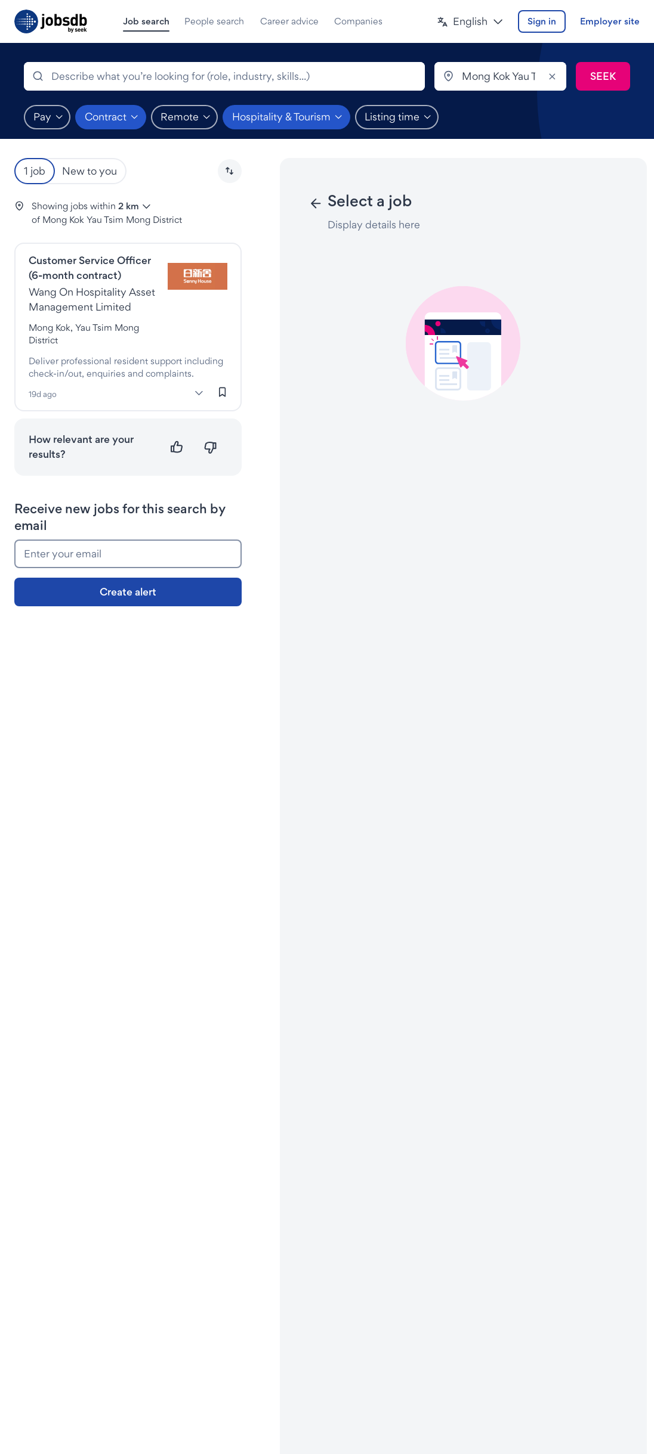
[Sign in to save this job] (223, 392)
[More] (199, 393)
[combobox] (224, 76)
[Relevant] (177, 447)
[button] (470, 21)
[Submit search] (603, 76)
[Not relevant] (210, 447)
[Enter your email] (128, 554)
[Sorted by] (230, 171)
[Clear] (552, 76)
